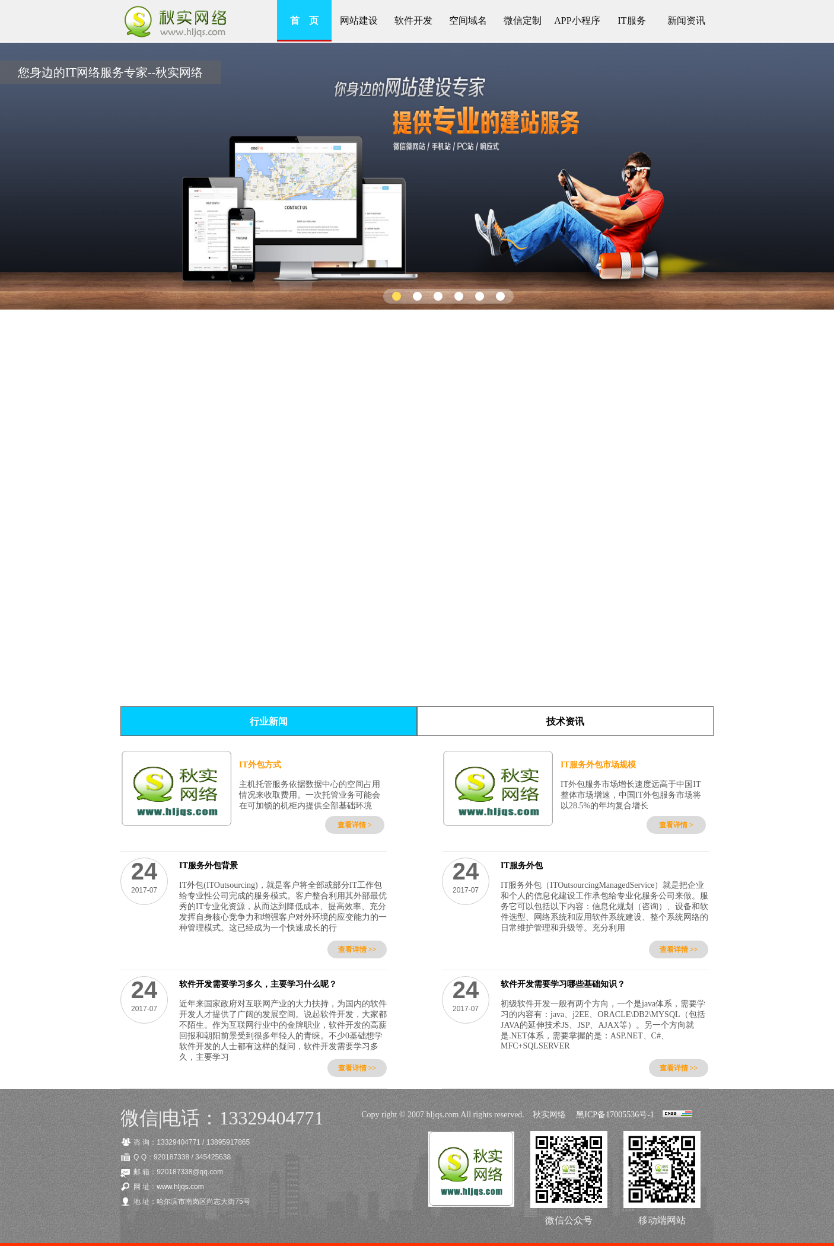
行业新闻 (269, 721)
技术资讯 (565, 721)
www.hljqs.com (180, 1187)
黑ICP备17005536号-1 (615, 1114)
